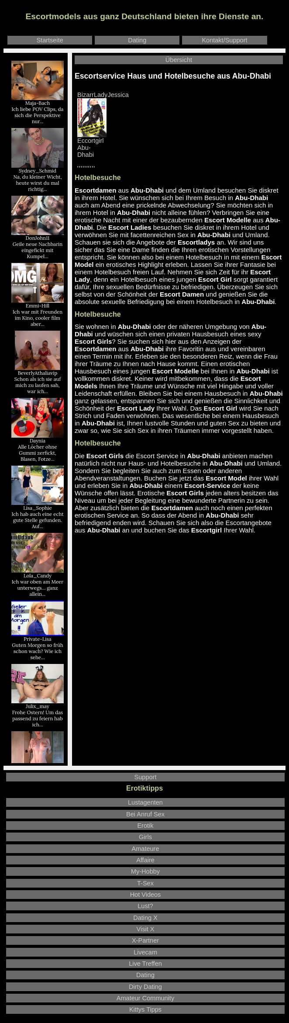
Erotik (145, 825)
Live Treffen (145, 963)
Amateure (145, 848)
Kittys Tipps (145, 1009)
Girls (145, 836)
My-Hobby (145, 871)
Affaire (145, 860)
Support (145, 777)
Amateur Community (145, 998)
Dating (137, 40)
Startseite (49, 40)
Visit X (146, 929)
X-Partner (145, 940)
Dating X (145, 917)
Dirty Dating (145, 986)
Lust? (145, 905)
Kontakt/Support (224, 40)
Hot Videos (145, 894)
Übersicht (178, 59)
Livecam (145, 952)
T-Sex (145, 883)
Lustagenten (145, 802)
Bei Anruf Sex (145, 814)
